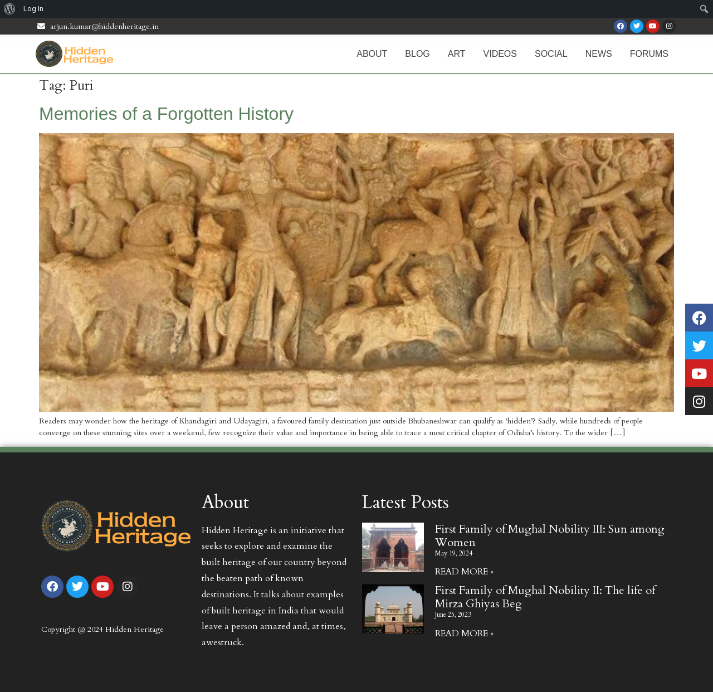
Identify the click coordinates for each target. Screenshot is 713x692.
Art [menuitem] (457, 54)
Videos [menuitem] (500, 54)
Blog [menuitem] (417, 54)
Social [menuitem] (551, 54)
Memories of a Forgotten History (166, 114)
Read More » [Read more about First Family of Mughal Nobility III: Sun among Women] (464, 572)
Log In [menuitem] (33, 8)
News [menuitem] (598, 54)
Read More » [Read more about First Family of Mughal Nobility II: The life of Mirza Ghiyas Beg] (464, 633)
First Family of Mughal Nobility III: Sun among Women (550, 536)
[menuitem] (9, 9)
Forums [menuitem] (649, 54)
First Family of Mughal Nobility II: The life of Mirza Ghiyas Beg (545, 597)
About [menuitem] (371, 54)
